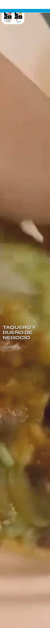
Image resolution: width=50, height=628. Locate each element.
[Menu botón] (43, 9)
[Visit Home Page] (13, 14)
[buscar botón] (37, 9)
